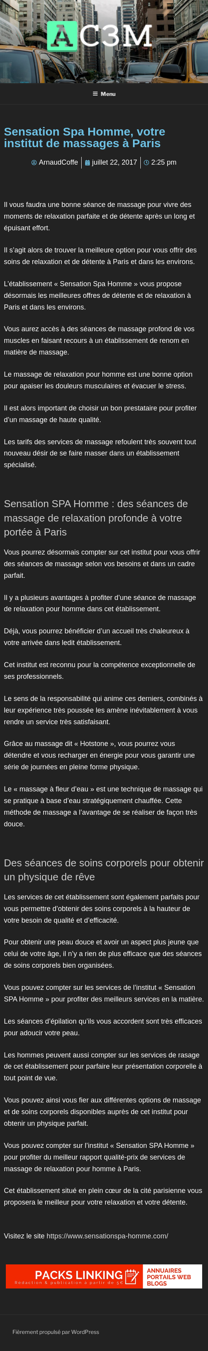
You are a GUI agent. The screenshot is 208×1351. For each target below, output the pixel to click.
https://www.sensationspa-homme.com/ (107, 1236)
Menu (104, 93)
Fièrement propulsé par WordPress (55, 1331)
